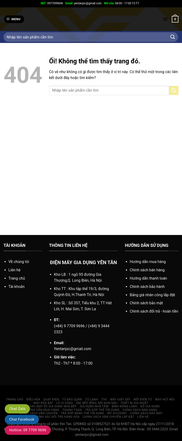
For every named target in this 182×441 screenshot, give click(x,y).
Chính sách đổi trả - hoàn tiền (154, 311)
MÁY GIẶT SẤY (120, 399)
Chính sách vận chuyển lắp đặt (108, 416)
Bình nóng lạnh (124, 406)
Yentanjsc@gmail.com (72, 349)
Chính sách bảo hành (147, 286)
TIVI (104, 399)
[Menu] (14, 19)
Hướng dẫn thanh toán (148, 278)
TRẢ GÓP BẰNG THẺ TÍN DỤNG (82, 413)
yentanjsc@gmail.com (83, 3)
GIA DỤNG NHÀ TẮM (94, 406)
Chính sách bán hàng (147, 270)
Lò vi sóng (64, 403)
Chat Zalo (17, 409)
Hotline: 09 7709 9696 (27, 430)
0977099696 (52, 3)
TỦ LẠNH (91, 399)
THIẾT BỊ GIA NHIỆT (135, 403)
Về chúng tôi (19, 261)
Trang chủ (17, 278)
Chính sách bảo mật (146, 303)
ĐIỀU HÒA (33, 399)
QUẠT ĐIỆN (51, 399)
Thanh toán (72, 410)
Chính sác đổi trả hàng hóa (57, 416)
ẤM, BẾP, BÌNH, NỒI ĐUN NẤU (96, 403)
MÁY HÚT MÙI (165, 399)
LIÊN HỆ (143, 416)
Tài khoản (17, 286)
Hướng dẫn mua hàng (148, 261)
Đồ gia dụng (150, 406)
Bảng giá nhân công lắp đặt (152, 295)
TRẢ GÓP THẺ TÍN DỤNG (102, 410)
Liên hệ (15, 270)
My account (117, 413)
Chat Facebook (21, 419)
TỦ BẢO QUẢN (72, 399)
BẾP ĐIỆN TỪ (143, 399)
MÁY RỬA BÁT (43, 403)
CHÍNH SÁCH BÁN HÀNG (140, 410)
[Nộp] (172, 37)
